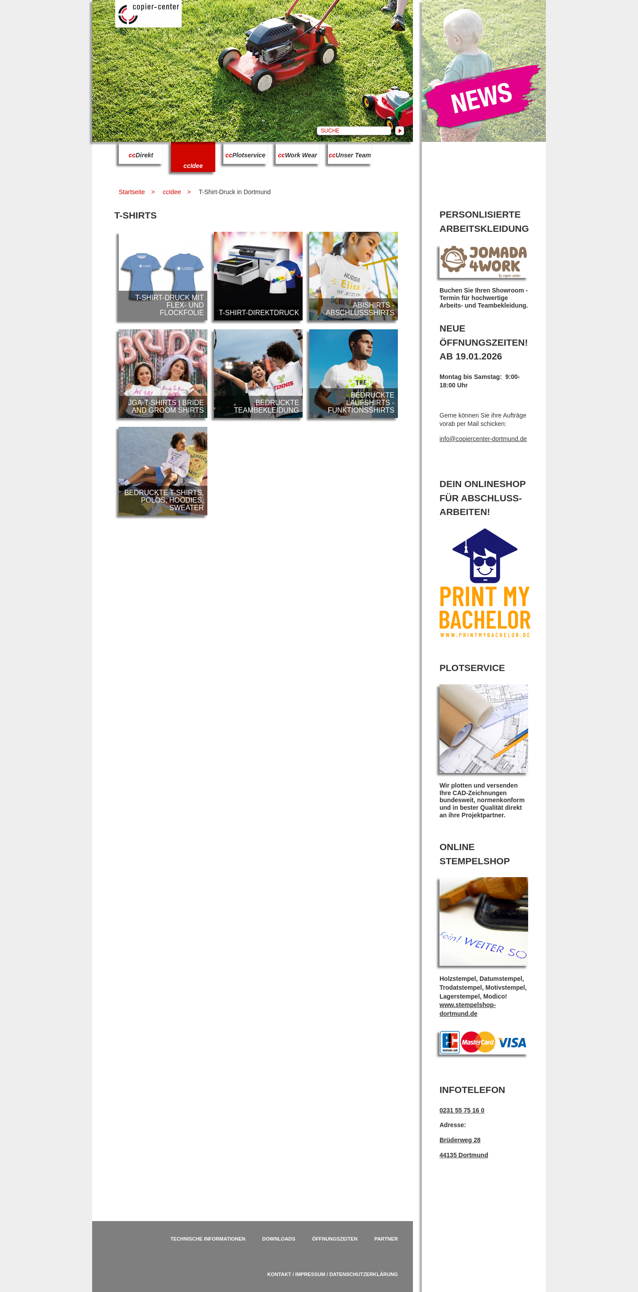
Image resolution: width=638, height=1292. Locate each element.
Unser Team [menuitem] (350, 155)
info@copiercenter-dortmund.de (483, 438)
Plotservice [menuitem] (245, 155)
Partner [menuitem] (386, 1238)
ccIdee (172, 191)
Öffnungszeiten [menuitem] (335, 1238)
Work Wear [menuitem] (297, 155)
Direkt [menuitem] (140, 155)
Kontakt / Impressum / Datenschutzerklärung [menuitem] (332, 1274)
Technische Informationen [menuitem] (207, 1238)
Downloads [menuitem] (279, 1238)
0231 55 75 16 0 (462, 1110)
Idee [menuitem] (193, 165)
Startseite (132, 191)
